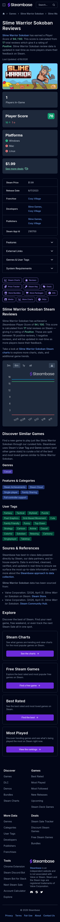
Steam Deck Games (42, 806)
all (30, 365)
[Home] (3, 13)
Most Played (38, 782)
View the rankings (30, 749)
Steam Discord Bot (14, 872)
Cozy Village (34, 198)
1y (24, 365)
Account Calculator (15, 890)
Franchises (10, 851)
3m (9, 365)
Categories (10, 827)
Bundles (8, 794)
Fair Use (28, 915)
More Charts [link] (26, 299)
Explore (8, 896)
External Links (30, 251)
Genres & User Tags (30, 260)
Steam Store (39, 596)
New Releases (39, 794)
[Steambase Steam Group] (36, 892)
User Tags (9, 833)
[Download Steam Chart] (52, 365)
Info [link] (51, 293)
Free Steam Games (42, 837)
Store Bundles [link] (12, 293)
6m (16, 365)
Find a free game (30, 685)
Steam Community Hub (33, 603)
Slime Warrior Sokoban (32, 13)
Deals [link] (47, 286)
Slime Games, (35, 206)
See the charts (30, 653)
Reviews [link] (30, 280)
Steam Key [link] (31, 286)
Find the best (30, 717)
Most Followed (39, 788)
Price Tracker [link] (12, 286)
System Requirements (30, 268)
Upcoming (37, 800)
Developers (10, 839)
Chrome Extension (14, 866)
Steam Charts (11, 800)
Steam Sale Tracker (42, 821)
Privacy (9, 915)
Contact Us (49, 915)
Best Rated (37, 776)
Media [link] (8, 299)
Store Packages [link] (34, 293)
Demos (8, 788)
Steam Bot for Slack (15, 878)
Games (12, 13)
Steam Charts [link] (12, 280)
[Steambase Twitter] (41, 892)
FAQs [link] (42, 299)
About (38, 915)
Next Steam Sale (13, 884)
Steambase (35, 868)
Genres (8, 821)
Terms (18, 915)
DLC (6, 782)
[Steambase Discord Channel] (31, 892)
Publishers (10, 845)
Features (30, 242)
